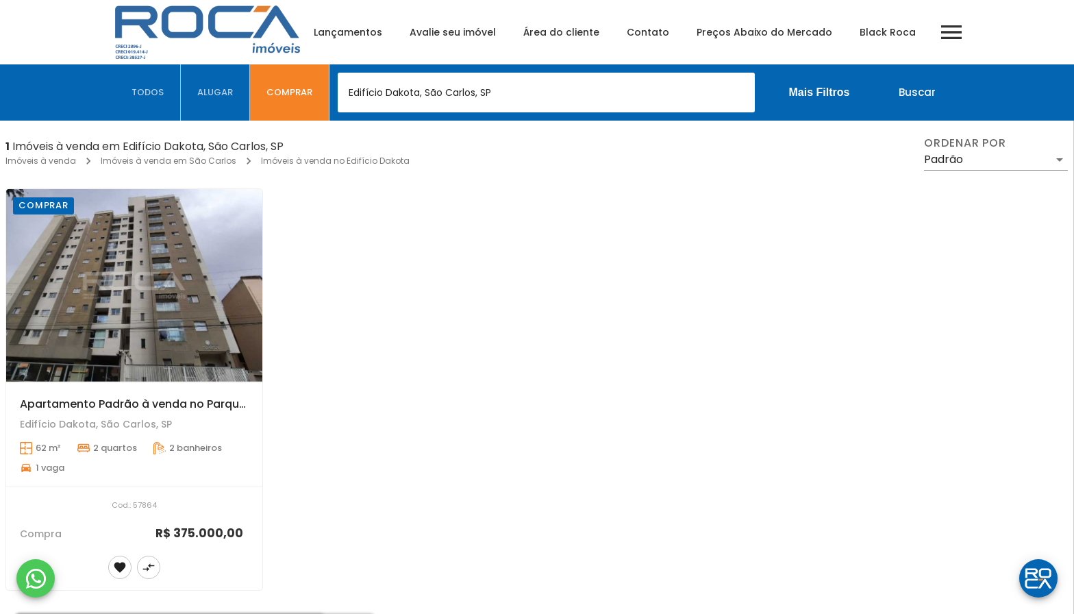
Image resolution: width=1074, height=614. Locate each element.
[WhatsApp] (35, 578)
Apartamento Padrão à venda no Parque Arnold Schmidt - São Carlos (214, 404)
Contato (648, 32)
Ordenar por (965, 143)
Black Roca (888, 32)
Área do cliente (561, 32)
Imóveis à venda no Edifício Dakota (335, 161)
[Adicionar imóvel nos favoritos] (120, 567)
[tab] (148, 92)
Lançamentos (348, 32)
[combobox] (546, 92)
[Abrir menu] (951, 32)
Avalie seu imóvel (453, 32)
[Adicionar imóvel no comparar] (148, 567)
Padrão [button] (943, 159)
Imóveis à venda (40, 161)
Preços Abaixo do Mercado (764, 32)
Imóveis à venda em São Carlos (168, 161)
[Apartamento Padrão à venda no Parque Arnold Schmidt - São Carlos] (134, 285)
